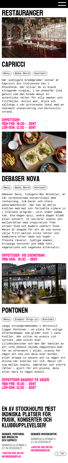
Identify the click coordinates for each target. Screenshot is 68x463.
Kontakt (40, 73)
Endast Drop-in (26, 319)
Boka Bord (22, 73)
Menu (6, 73)
